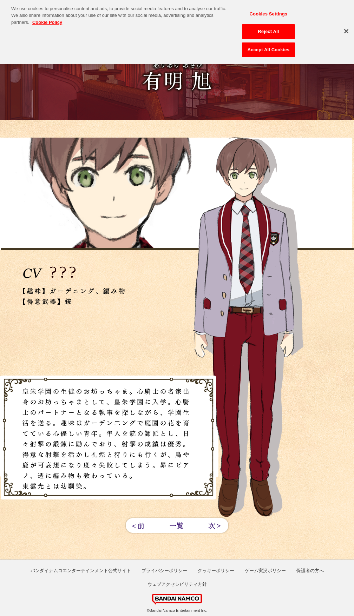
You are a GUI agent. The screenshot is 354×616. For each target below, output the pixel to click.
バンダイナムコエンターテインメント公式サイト (81, 570)
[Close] (346, 29)
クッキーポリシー (216, 570)
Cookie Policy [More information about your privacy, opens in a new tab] (47, 20)
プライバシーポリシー (164, 570)
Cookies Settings (269, 12)
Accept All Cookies (269, 48)
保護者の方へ (310, 570)
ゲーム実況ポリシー (265, 570)
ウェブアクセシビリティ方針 (177, 584)
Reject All (268, 29)
